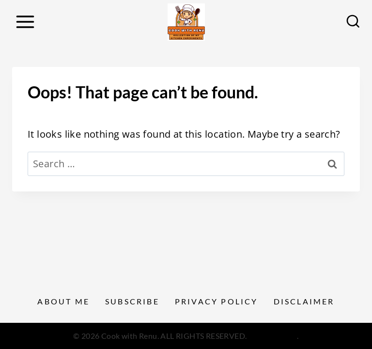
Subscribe (132, 301)
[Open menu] (25, 21)
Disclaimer (304, 301)
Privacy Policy (216, 301)
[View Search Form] (353, 22)
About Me (63, 301)
